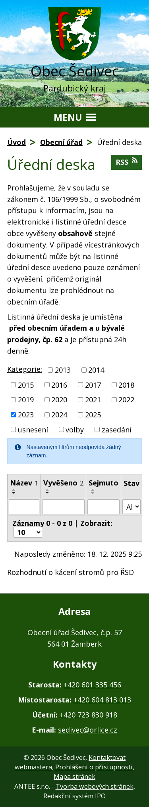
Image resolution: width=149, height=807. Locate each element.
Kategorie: (24, 369)
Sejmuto (103, 482)
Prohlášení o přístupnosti (94, 767)
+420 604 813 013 (102, 699)
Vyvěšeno (63, 482)
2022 (126, 399)
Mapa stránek (74, 776)
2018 (126, 384)
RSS (126, 162)
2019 (26, 399)
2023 (26, 414)
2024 (59, 414)
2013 (63, 370)
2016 (59, 384)
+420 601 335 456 (92, 684)
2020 (59, 399)
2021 (93, 399)
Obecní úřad (61, 142)
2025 (93, 414)
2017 (93, 384)
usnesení (33, 429)
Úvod (16, 142)
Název (24, 482)
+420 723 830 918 (88, 714)
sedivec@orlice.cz (87, 730)
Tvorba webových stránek (95, 786)
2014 (96, 370)
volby (75, 429)
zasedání (117, 429)
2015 (26, 384)
